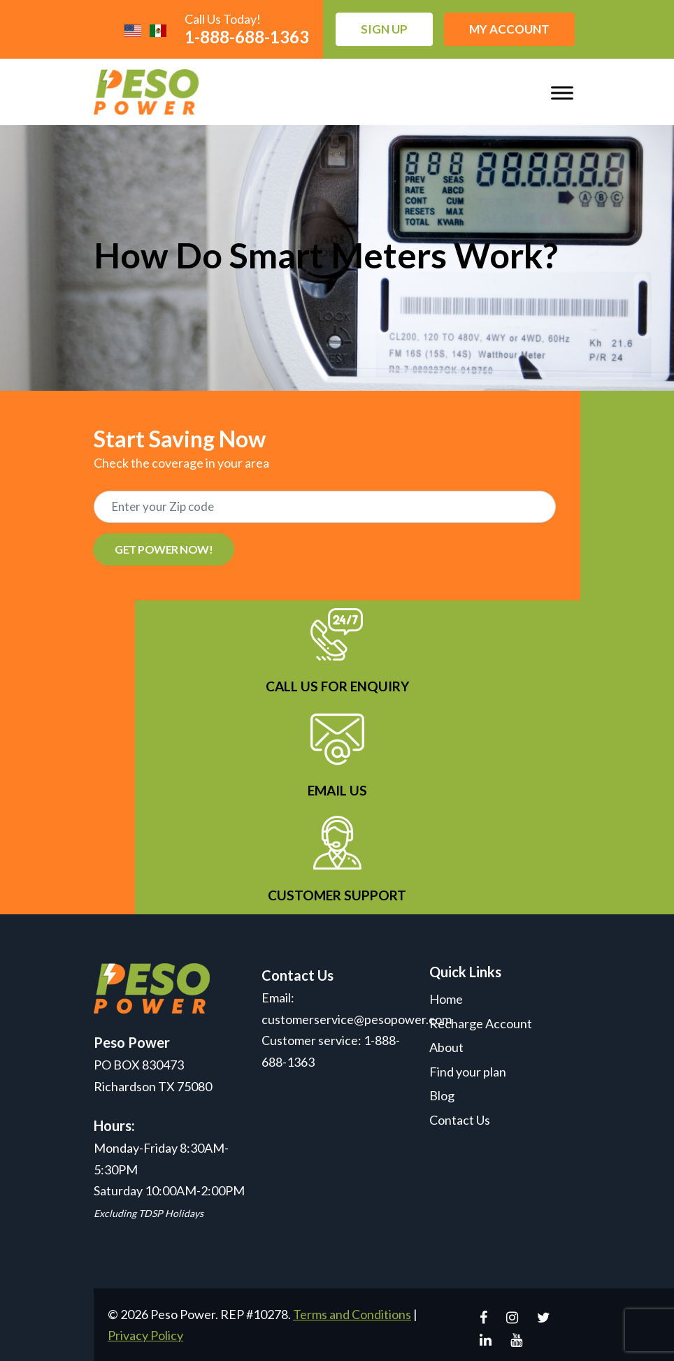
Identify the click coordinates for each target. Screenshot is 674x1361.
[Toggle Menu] (562, 92)
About (446, 1047)
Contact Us (459, 1120)
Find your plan (467, 1071)
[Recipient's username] (325, 507)
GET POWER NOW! (164, 549)
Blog (441, 1095)
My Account (509, 29)
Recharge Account (480, 1023)
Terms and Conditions (352, 1314)
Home (446, 999)
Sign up (384, 29)
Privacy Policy (145, 1335)
